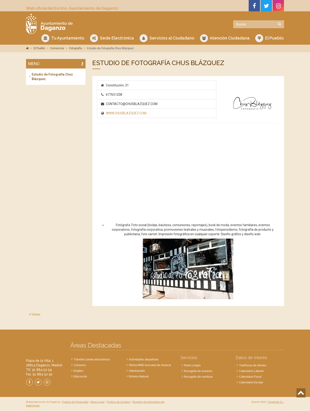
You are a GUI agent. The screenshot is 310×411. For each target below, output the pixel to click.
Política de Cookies (118, 402)
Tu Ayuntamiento (62, 38)
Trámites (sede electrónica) (92, 359)
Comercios (57, 48)
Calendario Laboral (251, 371)
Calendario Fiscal (250, 376)
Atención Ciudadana (225, 38)
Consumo (80, 365)
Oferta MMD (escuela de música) (150, 365)
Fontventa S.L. (275, 402)
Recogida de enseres (198, 371)
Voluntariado (137, 370)
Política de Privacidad (75, 402)
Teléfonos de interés (252, 365)
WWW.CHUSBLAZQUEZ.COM (126, 113)
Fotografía (75, 48)
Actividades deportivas (143, 359)
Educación (80, 376)
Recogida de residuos (198, 376)
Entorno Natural (138, 376)
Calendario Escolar (251, 382)
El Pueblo (269, 38)
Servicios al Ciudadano (167, 38)
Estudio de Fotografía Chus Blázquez (52, 77)
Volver (35, 314)
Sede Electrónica (112, 38)
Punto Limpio (192, 365)
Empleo (78, 370)
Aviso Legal (97, 402)
